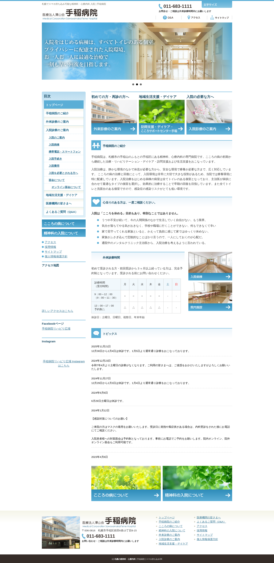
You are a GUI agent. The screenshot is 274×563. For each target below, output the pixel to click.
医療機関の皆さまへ (59, 203)
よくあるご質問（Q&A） (62, 211)
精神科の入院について (61, 233)
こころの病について (59, 224)
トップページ (54, 105)
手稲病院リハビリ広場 (56, 328)
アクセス (50, 242)
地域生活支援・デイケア (61, 195)
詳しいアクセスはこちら (57, 310)
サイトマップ (53, 251)
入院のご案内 (57, 137)
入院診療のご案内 (57, 130)
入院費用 (54, 165)
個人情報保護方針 (56, 256)
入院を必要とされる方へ (63, 173)
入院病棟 (54, 144)
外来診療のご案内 (57, 121)
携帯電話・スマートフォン (65, 151)
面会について (57, 180)
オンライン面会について (66, 187)
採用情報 (50, 246)
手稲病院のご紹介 (57, 113)
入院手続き (55, 158)
